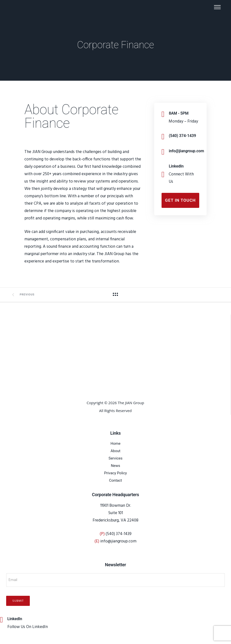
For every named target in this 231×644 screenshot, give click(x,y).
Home (115, 443)
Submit (18, 601)
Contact (115, 480)
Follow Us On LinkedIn (27, 628)
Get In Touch (180, 200)
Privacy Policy (115, 473)
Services (116, 458)
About (115, 451)
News (115, 465)
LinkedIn (176, 166)
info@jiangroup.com (186, 151)
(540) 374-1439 (182, 135)
